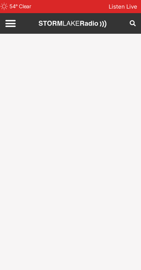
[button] (10, 23)
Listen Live (123, 6)
